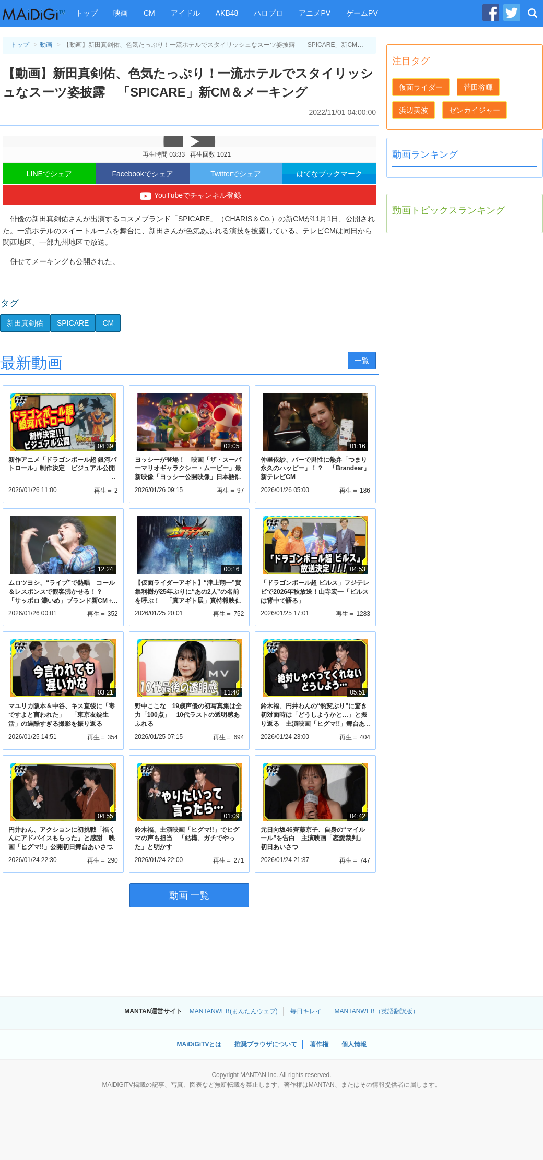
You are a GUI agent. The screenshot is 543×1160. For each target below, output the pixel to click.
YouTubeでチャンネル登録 (189, 196)
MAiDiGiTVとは (198, 1044)
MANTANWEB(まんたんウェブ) (234, 1011)
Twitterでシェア (235, 174)
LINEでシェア (49, 174)
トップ (87, 13)
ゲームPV (362, 13)
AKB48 (227, 13)
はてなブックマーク (329, 174)
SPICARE (73, 323)
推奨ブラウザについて (265, 1044)
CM (149, 13)
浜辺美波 (413, 110)
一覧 (362, 360)
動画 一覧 (189, 895)
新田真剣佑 (25, 323)
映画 (120, 13)
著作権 (319, 1044)
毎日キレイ (306, 1011)
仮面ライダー (421, 87)
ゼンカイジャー (474, 110)
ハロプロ (268, 13)
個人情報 (354, 1044)
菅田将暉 (478, 87)
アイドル (185, 13)
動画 (46, 45)
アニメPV (314, 13)
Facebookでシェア (142, 174)
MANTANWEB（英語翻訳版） (377, 1011)
